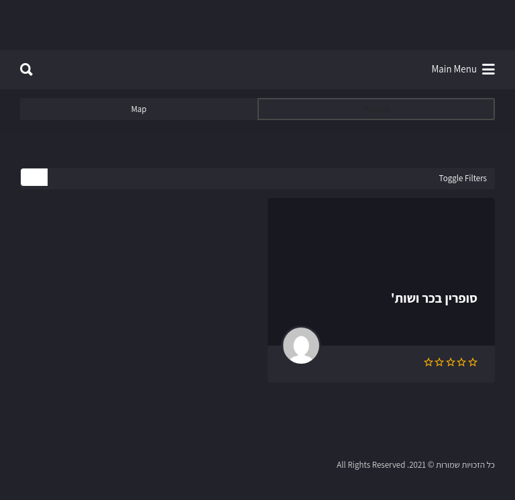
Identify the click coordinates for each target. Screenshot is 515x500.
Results (376, 109)
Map (138, 109)
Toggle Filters (463, 178)
